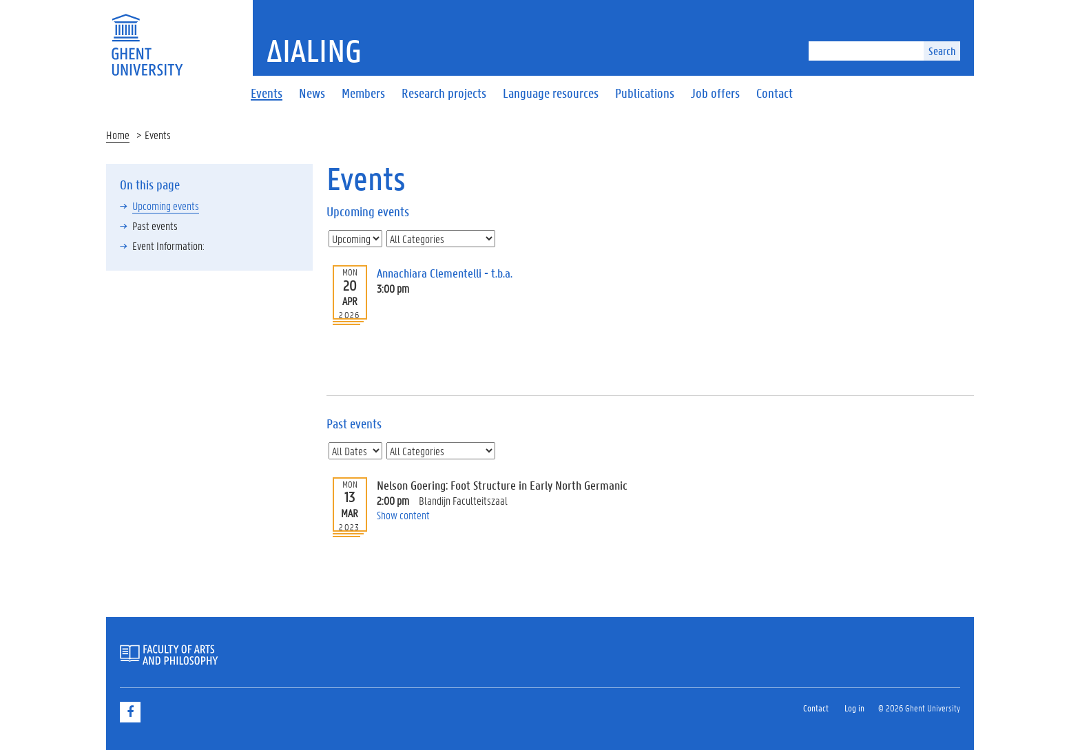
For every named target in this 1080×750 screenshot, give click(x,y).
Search (941, 50)
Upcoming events (165, 205)
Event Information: (168, 245)
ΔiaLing (314, 50)
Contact (816, 707)
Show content (403, 515)
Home (117, 134)
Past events (155, 225)
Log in (854, 707)
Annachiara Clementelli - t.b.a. (444, 273)
